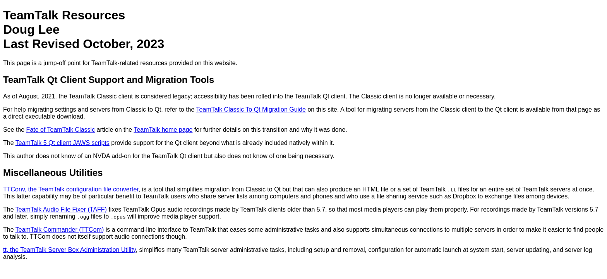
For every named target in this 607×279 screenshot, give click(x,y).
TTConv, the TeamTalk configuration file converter (71, 189)
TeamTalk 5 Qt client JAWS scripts (62, 143)
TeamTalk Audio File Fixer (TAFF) (61, 209)
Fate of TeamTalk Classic (60, 129)
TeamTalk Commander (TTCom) (59, 229)
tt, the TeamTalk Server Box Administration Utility (69, 249)
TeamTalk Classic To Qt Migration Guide (251, 109)
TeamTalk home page (163, 129)
